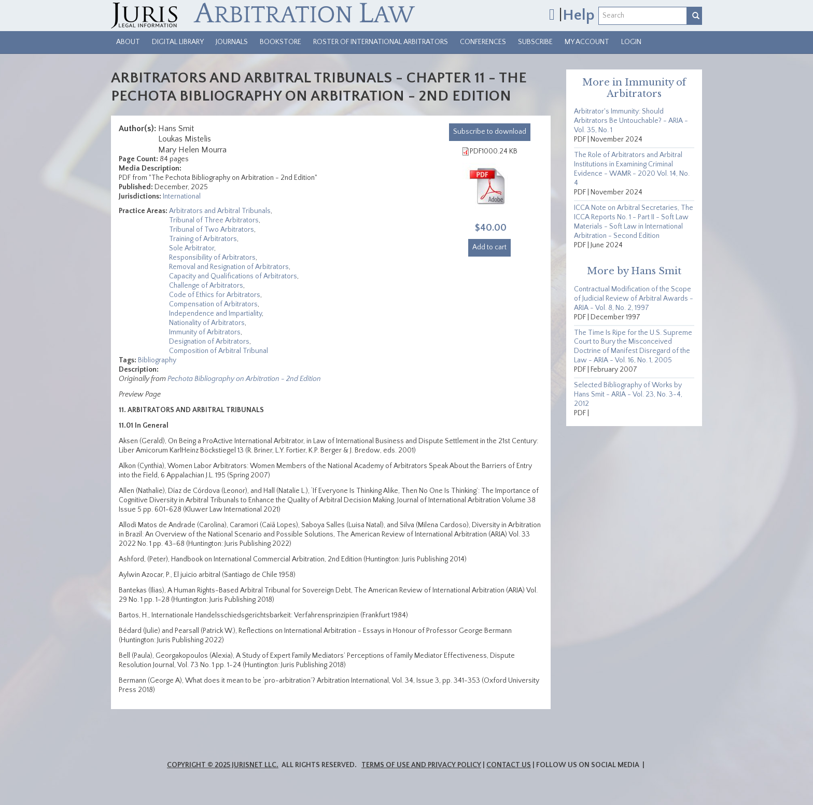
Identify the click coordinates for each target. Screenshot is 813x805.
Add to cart (489, 247)
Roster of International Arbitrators (380, 42)
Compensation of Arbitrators (213, 304)
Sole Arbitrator (191, 248)
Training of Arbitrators (203, 239)
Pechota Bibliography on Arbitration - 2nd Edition (244, 379)
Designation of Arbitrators (209, 341)
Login (631, 42)
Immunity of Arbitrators (205, 332)
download (489, 132)
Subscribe (535, 42)
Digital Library (178, 42)
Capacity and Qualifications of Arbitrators (233, 276)
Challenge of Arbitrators (206, 285)
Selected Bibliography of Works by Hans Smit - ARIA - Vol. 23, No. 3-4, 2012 (628, 394)
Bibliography (157, 360)
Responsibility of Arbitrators (212, 257)
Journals (232, 42)
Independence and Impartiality (215, 313)
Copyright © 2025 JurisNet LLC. (222, 765)
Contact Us (508, 765)
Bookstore (280, 42)
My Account (587, 42)
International (182, 196)
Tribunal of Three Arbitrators (214, 220)
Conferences (483, 42)
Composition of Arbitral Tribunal (218, 351)
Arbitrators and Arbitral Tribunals (220, 211)
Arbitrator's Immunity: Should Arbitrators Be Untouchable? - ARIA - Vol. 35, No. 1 (631, 120)
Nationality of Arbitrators (207, 323)
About (128, 42)
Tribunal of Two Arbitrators (211, 229)
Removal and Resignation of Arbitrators (229, 267)
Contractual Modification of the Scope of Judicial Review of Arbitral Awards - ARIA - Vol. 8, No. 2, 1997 (633, 298)
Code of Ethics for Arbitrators (214, 295)
